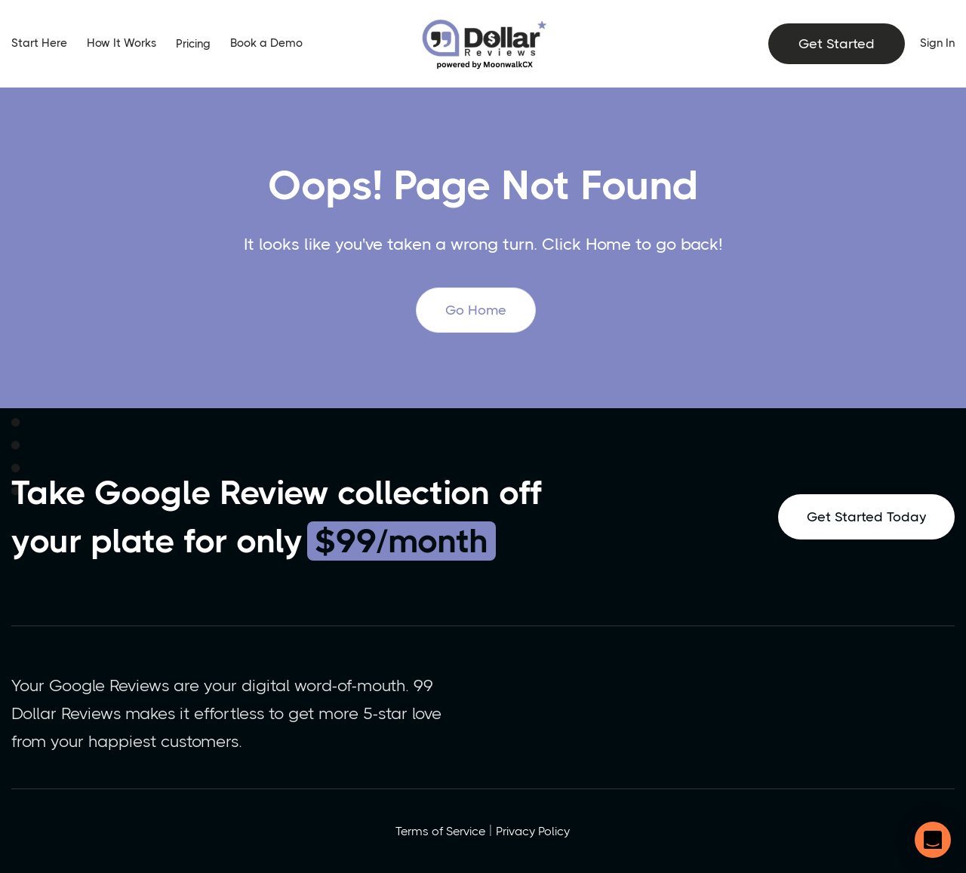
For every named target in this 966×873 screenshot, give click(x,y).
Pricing (193, 44)
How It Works (121, 43)
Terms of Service (440, 831)
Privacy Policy (533, 831)
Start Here (39, 43)
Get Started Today (866, 516)
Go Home (475, 310)
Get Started (836, 43)
